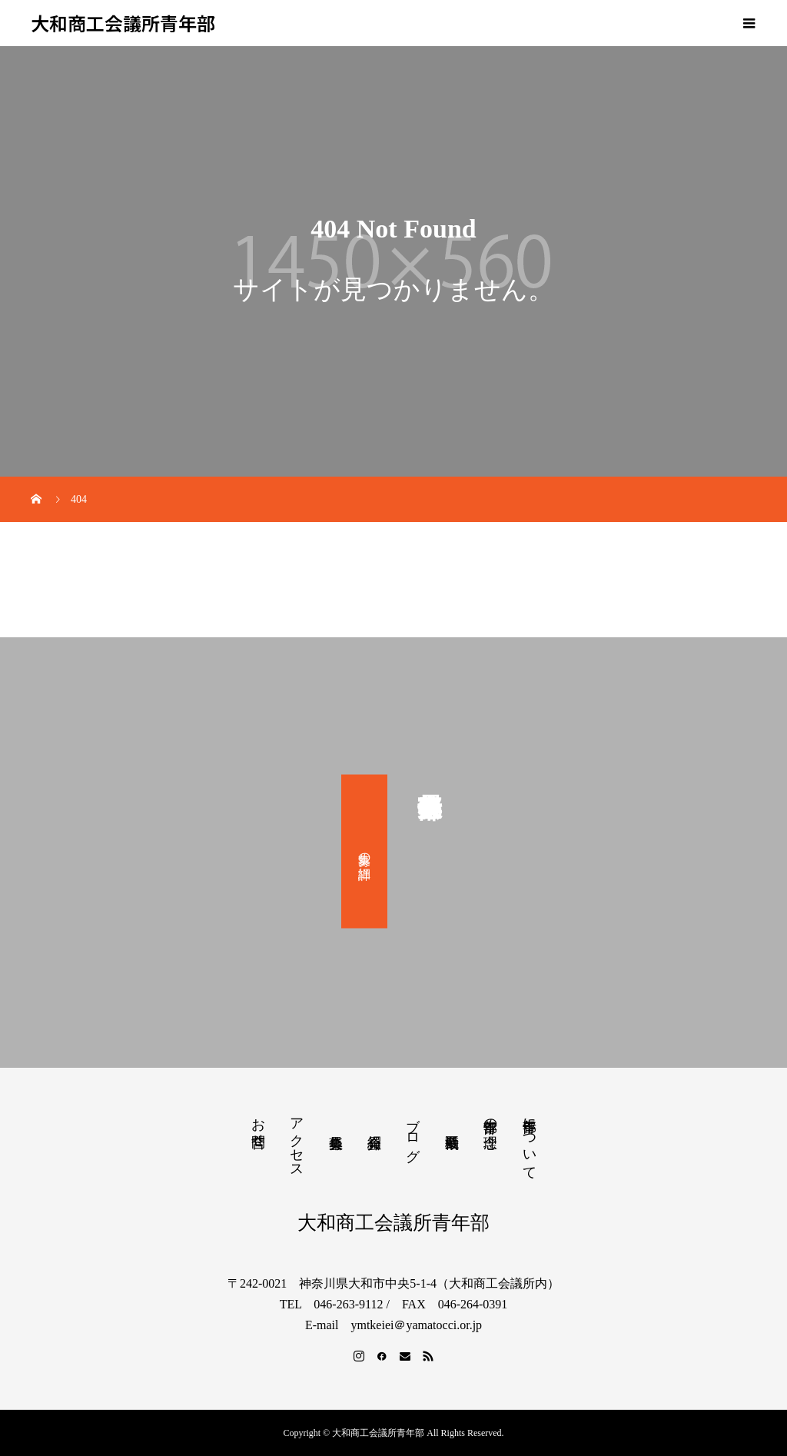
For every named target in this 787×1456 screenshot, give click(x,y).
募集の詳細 (364, 851)
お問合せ (258, 1125)
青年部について (529, 1141)
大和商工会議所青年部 (123, 23)
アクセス (296, 1140)
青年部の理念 (490, 1117)
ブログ (412, 1132)
